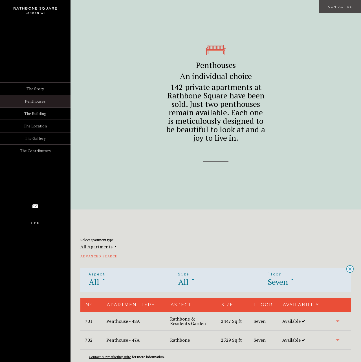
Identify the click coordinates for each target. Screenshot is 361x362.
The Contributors (35, 150)
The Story (35, 88)
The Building (35, 113)
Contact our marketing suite (110, 357)
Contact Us (340, 6)
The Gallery (35, 138)
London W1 (35, 13)
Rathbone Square (35, 8)
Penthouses (35, 101)
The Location (35, 126)
